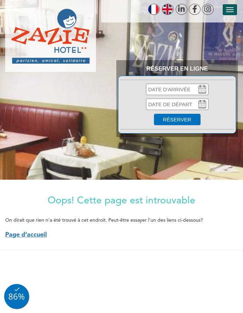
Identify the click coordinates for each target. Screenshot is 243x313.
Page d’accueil (26, 235)
